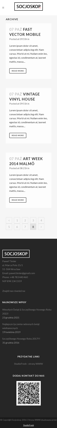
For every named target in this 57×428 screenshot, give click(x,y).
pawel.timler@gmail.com (22, 273)
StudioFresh (28, 425)
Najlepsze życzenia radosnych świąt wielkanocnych (21, 326)
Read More (18, 71)
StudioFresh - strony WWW (28, 363)
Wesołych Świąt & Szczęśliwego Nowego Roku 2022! (26, 311)
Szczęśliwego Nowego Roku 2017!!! (21, 338)
